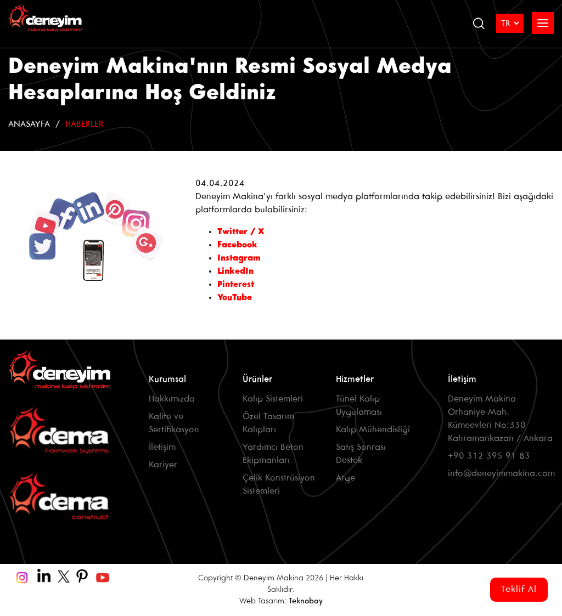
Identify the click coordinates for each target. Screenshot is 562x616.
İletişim (162, 447)
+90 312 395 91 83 (489, 456)
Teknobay (306, 601)
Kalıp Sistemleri (273, 399)
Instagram (239, 258)
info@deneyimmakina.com (501, 474)
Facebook (238, 245)
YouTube (234, 297)
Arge (345, 478)
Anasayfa (29, 124)
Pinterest (235, 284)
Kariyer (163, 465)
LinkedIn (235, 271)
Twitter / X (243, 232)
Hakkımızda (172, 399)
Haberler (84, 124)
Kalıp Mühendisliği (373, 430)
